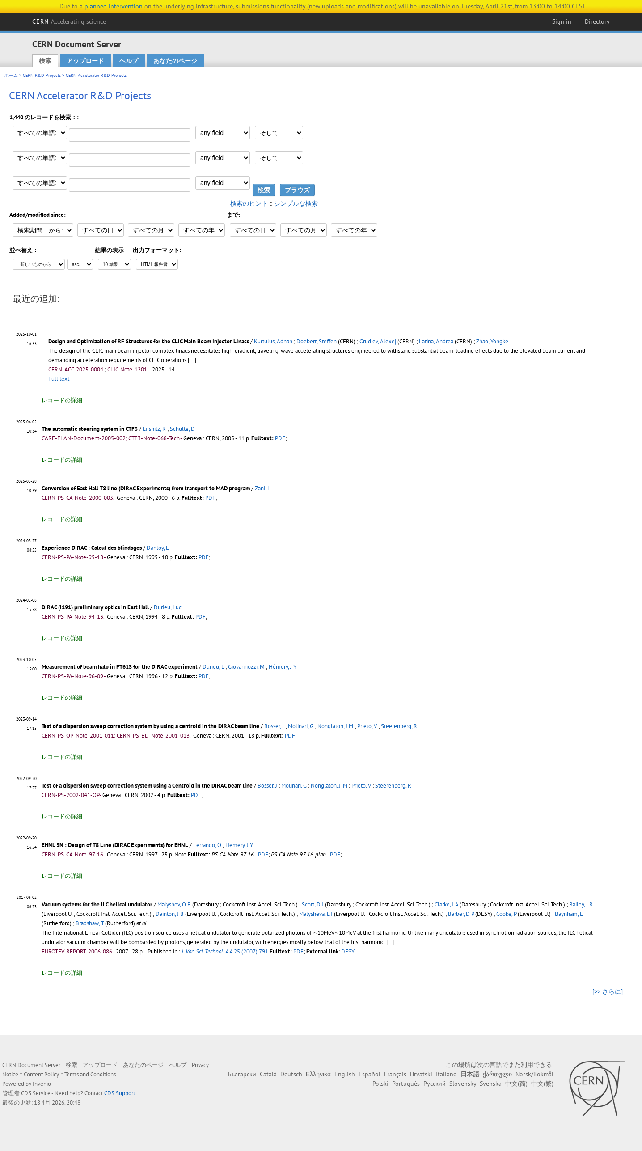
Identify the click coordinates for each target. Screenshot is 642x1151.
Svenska (491, 1083)
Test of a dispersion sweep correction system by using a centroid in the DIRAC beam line (150, 726)
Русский (434, 1083)
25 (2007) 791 (225, 951)
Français (395, 1074)
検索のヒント (249, 203)
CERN (69, 21)
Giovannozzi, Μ (246, 666)
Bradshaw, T (90, 923)
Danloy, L (158, 548)
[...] (192, 360)
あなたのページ (175, 61)
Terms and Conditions (90, 1074)
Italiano (446, 1074)
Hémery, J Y (282, 666)
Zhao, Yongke (492, 341)
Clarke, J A (446, 904)
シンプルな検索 (296, 203)
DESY (348, 951)
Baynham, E (569, 914)
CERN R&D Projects (42, 75)
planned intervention (113, 6)
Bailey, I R (581, 904)
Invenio (42, 1084)
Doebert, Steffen (316, 341)
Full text (58, 379)
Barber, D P (461, 914)
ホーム (11, 75)
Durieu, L (213, 666)
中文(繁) (542, 1083)
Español (369, 1074)
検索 (45, 61)
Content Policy (41, 1074)
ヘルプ (128, 61)
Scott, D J (313, 904)
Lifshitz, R (154, 429)
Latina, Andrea (436, 341)
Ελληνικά (318, 1074)
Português (406, 1083)
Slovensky (462, 1083)
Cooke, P (506, 914)
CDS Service (36, 1093)
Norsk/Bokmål (534, 1074)
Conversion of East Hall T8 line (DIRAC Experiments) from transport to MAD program (146, 488)
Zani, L (262, 488)
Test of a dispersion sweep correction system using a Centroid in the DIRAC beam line (147, 785)
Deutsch (291, 1074)
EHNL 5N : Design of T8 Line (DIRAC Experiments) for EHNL (115, 845)
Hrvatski (421, 1074)
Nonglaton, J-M (329, 785)
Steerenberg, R (399, 726)
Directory (597, 21)
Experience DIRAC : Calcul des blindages (92, 548)
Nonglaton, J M (335, 726)
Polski (380, 1083)
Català (268, 1074)
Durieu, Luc (168, 607)
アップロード (85, 61)
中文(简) (516, 1083)
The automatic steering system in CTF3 (90, 429)
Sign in (561, 21)
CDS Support (119, 1093)
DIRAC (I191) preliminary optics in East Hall (95, 607)
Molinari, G (300, 726)
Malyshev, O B (174, 904)
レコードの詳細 (62, 400)
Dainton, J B (170, 914)
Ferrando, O (207, 845)
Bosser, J (274, 726)
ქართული (497, 1074)
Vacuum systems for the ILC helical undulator (97, 904)
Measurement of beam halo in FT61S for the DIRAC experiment (120, 666)
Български (242, 1074)
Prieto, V (367, 726)
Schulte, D (182, 429)
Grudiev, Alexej (377, 341)
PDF (280, 438)
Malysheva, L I (316, 914)
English (344, 1074)
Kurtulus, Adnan (273, 341)
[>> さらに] (607, 991)
